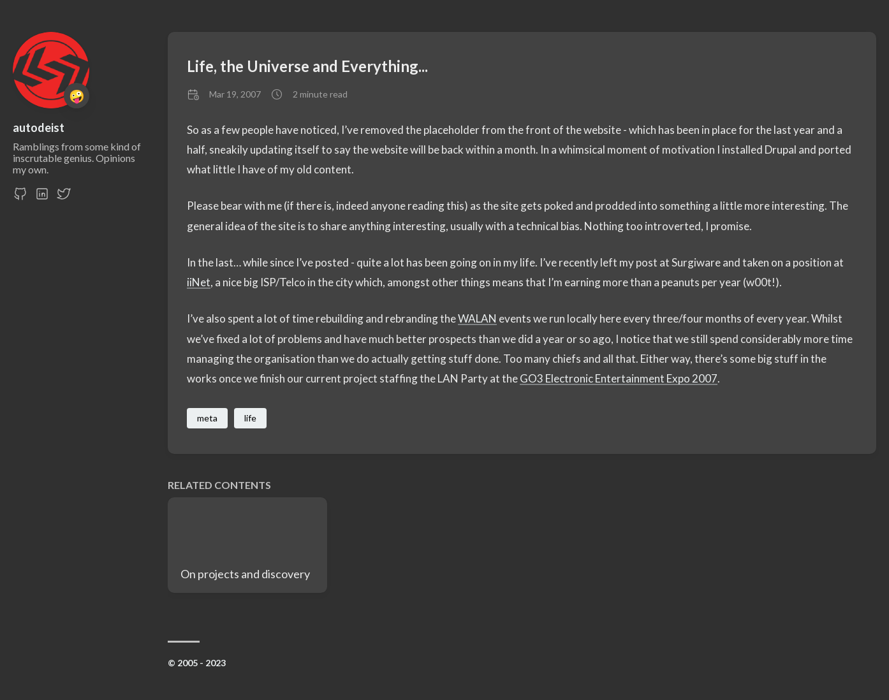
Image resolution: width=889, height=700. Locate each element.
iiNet (198, 282)
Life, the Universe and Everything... (307, 66)
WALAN (477, 318)
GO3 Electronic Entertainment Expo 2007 (618, 378)
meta (207, 417)
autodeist (38, 127)
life (250, 417)
